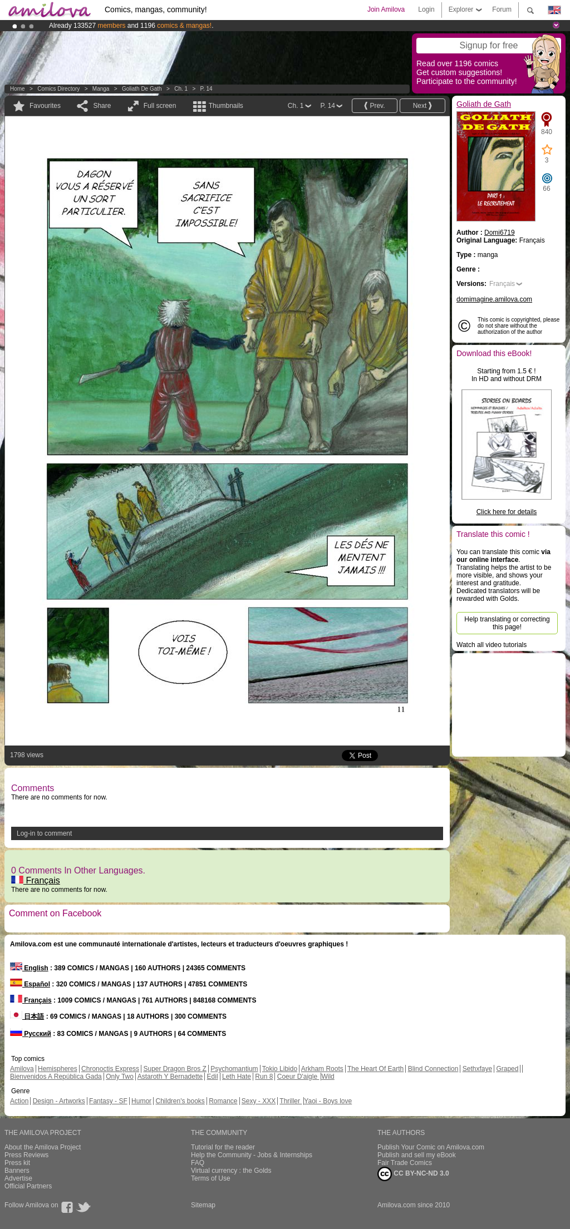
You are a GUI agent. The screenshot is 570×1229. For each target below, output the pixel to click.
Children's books (179, 1101)
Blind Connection (433, 1069)
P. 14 (206, 89)
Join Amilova (386, 9)
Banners (17, 1170)
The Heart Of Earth (375, 1069)
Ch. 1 (181, 89)
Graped (507, 1069)
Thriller (290, 1101)
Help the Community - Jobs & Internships (251, 1155)
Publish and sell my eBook (416, 1155)
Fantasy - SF (108, 1101)
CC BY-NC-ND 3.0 (413, 1174)
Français (35, 880)
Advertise (18, 1178)
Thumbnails (226, 106)
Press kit (17, 1163)
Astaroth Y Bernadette (170, 1076)
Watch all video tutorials (491, 645)
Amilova (22, 1069)
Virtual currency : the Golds (231, 1170)
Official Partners (28, 1186)
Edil (212, 1076)
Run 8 (264, 1076)
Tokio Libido (279, 1069)
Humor (141, 1101)
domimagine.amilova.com (494, 299)
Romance (223, 1101)
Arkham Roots (322, 1069)
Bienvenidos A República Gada (56, 1076)
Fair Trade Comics (404, 1163)
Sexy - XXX (259, 1101)
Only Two (120, 1076)
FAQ (197, 1163)
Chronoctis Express (110, 1069)
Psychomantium (234, 1069)
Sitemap (203, 1205)
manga (101, 89)
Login (426, 9)
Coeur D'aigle (298, 1076)
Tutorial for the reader (223, 1147)
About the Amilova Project (42, 1147)
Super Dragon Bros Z (174, 1069)
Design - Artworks (59, 1101)
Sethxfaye (477, 1069)
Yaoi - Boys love (328, 1101)
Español (30, 984)
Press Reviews (26, 1155)
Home (17, 89)
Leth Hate (236, 1076)
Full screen (160, 106)
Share (102, 106)
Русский (30, 1034)
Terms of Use (210, 1178)
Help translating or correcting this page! (506, 623)
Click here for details (506, 512)
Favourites (45, 106)
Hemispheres (57, 1069)
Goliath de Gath (142, 89)
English (29, 968)
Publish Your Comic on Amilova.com (430, 1147)
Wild (327, 1076)
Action (19, 1101)
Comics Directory (58, 89)
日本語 (27, 1016)
